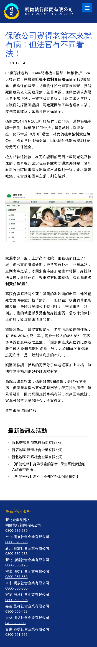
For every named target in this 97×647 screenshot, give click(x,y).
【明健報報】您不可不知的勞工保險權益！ (45, 476)
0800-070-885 (16, 542)
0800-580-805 (16, 588)
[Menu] (87, 7)
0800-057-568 (16, 577)
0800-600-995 (16, 600)
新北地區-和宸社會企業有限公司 (37, 457)
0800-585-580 (16, 530)
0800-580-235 (16, 554)
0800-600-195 (16, 565)
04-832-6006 (15, 623)
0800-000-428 (16, 611)
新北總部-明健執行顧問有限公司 (37, 443)
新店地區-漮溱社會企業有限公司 (37, 450)
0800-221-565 (16, 635)
